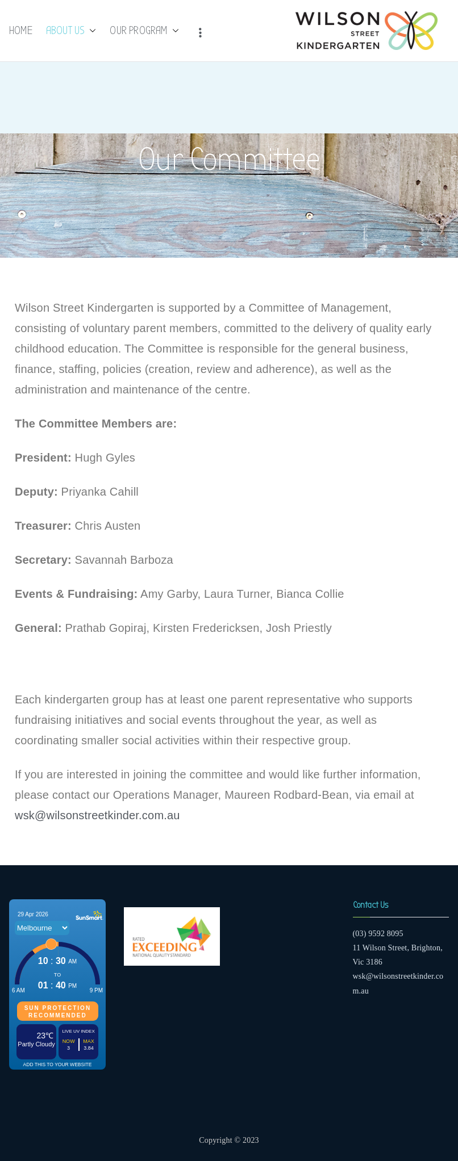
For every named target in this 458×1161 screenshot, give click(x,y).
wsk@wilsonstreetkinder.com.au (97, 815)
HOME (20, 30)
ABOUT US (71, 30)
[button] (90, 30)
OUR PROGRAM (144, 30)
